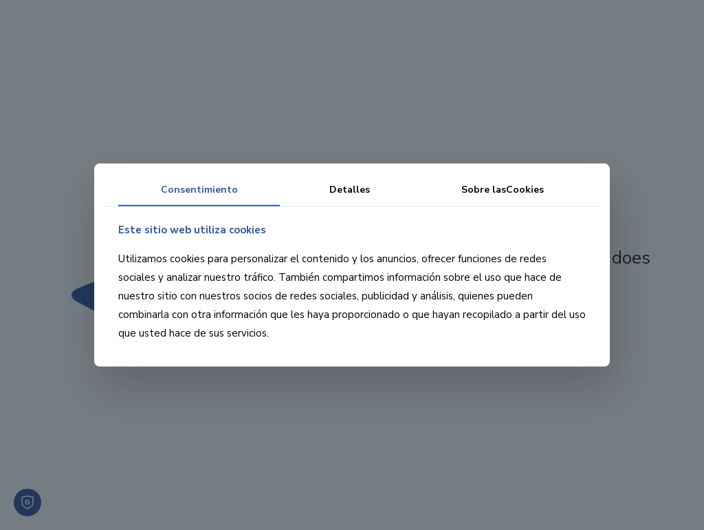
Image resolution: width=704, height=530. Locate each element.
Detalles (349, 189)
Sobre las (502, 189)
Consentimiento (199, 189)
